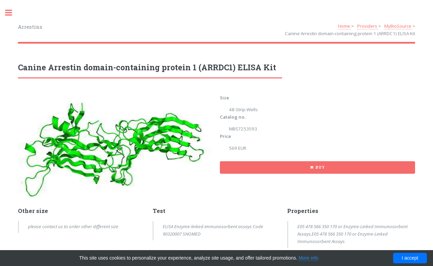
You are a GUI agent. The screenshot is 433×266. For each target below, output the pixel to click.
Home (344, 26)
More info (308, 258)
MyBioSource (398, 26)
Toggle (12, 12)
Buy (320, 167)
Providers (367, 26)
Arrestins (30, 26)
